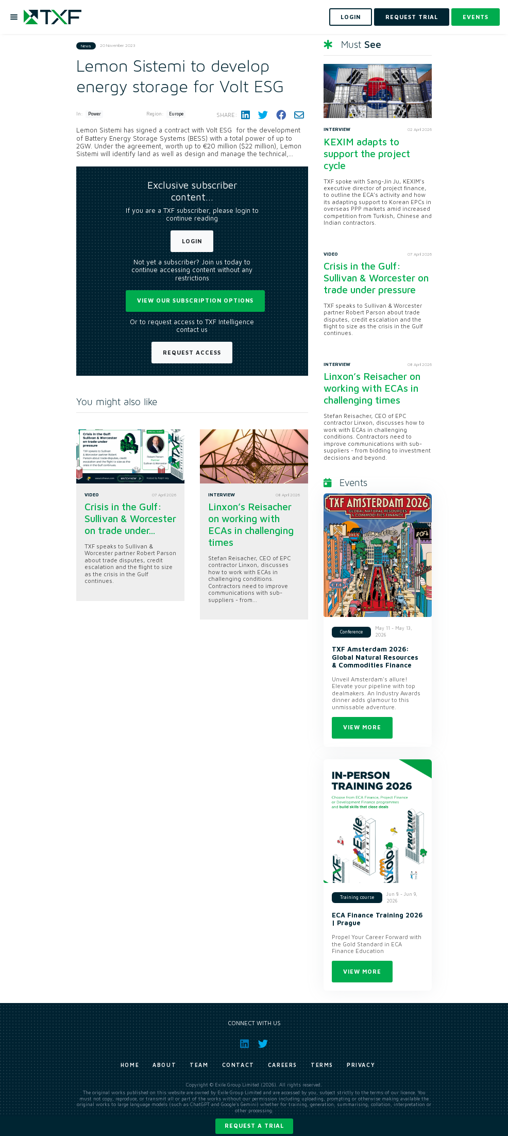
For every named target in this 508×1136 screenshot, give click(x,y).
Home (130, 1065)
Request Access (192, 352)
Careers (282, 1065)
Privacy (361, 1065)
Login (192, 241)
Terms (322, 1065)
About (164, 1065)
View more (362, 727)
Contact (238, 1065)
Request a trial (254, 1125)
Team (199, 1065)
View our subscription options (195, 300)
